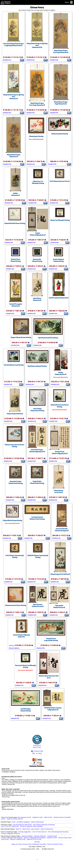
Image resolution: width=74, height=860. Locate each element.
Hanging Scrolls (52, 836)
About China (26, 829)
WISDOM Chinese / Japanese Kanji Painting (37, 556)
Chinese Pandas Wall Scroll (15, 414)
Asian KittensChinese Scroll (37, 299)
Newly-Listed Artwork (37, 822)
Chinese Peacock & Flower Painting (15, 605)
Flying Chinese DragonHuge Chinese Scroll (60, 103)
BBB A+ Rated (37, 753)
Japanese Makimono (40, 836)
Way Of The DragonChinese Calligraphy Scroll (37, 451)
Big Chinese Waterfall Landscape (48, 338)
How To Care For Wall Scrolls (10, 826)
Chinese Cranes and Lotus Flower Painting (14, 446)
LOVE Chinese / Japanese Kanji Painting (14, 556)
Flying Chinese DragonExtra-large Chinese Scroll (37, 104)
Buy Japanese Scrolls (24, 817)
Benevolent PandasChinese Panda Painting (15, 482)
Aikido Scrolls (48, 817)
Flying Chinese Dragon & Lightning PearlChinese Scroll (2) (37, 45)
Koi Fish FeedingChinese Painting (25, 710)
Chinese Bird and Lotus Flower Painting (60, 406)
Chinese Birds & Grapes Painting (12, 520)
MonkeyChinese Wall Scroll (60, 373)
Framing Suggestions (24, 832)
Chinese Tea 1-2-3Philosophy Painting (38, 182)
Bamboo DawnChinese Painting (16, 260)
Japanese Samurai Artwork (15, 819)
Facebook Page (37, 751)
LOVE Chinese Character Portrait (60, 181)
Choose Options (14, 648)
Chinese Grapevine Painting (59, 134)
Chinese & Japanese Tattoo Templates (31, 826)
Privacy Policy (27, 844)
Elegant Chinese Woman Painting (21, 337)
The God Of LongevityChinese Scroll (15, 305)
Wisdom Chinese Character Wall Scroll (48, 677)
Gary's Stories (35, 829)
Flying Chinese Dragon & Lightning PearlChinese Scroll (13, 97)
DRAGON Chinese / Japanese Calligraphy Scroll (52, 709)
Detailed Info (7, 60)
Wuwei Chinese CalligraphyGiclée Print (21, 636)
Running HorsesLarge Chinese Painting (51, 639)
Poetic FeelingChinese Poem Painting (37, 410)
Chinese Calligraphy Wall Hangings (11, 837)
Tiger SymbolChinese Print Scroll (59, 606)
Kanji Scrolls (5, 839)
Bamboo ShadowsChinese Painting (58, 260)
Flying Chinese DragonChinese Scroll (13, 156)
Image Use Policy (16, 844)
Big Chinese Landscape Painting (37, 366)
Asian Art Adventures (47, 829)
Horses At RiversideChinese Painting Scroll (62, 530)
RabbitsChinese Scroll (15, 194)
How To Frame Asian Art (39, 832)
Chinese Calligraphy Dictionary (10, 833)
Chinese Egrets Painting (36, 136)
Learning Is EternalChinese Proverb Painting (37, 518)
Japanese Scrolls (52, 837)
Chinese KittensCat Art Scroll (58, 491)
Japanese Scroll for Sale (34, 839)
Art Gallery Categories (23, 822)
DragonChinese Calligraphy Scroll (37, 234)
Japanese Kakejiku (27, 836)
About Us (18, 829)
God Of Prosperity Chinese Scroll (58, 298)
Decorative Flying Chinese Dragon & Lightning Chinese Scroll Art (13, 45)
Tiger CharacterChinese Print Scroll (37, 605)
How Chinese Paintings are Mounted (44, 824)
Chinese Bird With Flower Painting (14, 223)
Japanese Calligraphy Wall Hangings (34, 837)
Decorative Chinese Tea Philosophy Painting (25, 666)
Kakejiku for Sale (37, 817)
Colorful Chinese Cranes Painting (14, 365)
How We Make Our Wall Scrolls (22, 824)
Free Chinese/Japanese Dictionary (58, 832)
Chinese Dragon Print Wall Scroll (60, 574)
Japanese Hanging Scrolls (18, 839)
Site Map (37, 842)
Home (14, 822)
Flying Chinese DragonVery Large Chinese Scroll (60, 51)
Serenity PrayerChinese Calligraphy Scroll (59, 453)
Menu (69, 2)
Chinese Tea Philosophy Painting (60, 220)
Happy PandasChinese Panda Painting (37, 482)
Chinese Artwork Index (65, 837)
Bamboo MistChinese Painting (37, 260)
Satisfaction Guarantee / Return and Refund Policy (47, 844)
